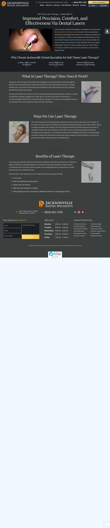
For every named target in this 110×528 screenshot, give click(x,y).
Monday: (47, 225)
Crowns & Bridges (96, 225)
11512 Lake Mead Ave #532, (52, 2)
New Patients (66, 5)
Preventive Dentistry (80, 225)
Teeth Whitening (96, 227)
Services (57, 5)
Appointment (98, 2)
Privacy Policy (58, 246)
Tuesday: (47, 228)
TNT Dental (79, 246)
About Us (49, 5)
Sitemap (52, 246)
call (56, 48)
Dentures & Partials (96, 229)
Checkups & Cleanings (80, 229)
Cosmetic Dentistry (79, 227)
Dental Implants (95, 234)
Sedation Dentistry (96, 236)
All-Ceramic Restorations (98, 232)
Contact (83, 5)
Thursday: (48, 235)
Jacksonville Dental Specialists (67, 33)
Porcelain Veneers (79, 236)
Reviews (76, 5)
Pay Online (104, 5)
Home (42, 5)
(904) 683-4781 (79, 2)
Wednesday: (49, 231)
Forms (93, 5)
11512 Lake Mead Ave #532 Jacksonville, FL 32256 (27, 213)
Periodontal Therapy (80, 234)
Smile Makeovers (79, 232)
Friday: (47, 238)
